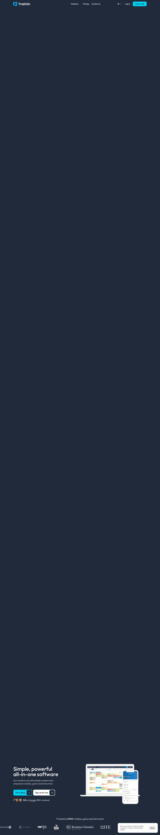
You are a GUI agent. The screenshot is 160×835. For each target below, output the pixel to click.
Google (32, 800)
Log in (127, 4)
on (26, 800)
